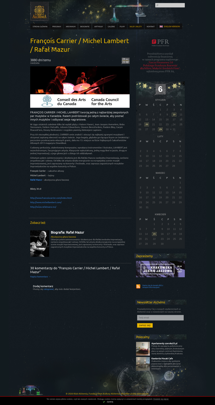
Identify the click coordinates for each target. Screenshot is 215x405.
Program (56, 26)
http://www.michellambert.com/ (46, 202)
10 (174, 114)
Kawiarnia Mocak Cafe (162, 358)
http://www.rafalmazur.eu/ (43, 206)
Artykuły (98, 26)
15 (154, 234)
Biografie (84, 26)
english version (170, 26)
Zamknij (110, 402)
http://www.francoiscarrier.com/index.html (51, 197)
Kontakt (151, 26)
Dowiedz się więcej (160, 399)
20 (146, 124)
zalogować (49, 289)
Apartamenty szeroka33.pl (164, 343)
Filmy (122, 26)
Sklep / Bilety (136, 26)
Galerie (111, 26)
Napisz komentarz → (40, 276)
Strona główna (40, 26)
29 (160, 129)
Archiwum (71, 26)
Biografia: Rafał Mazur (67, 232)
